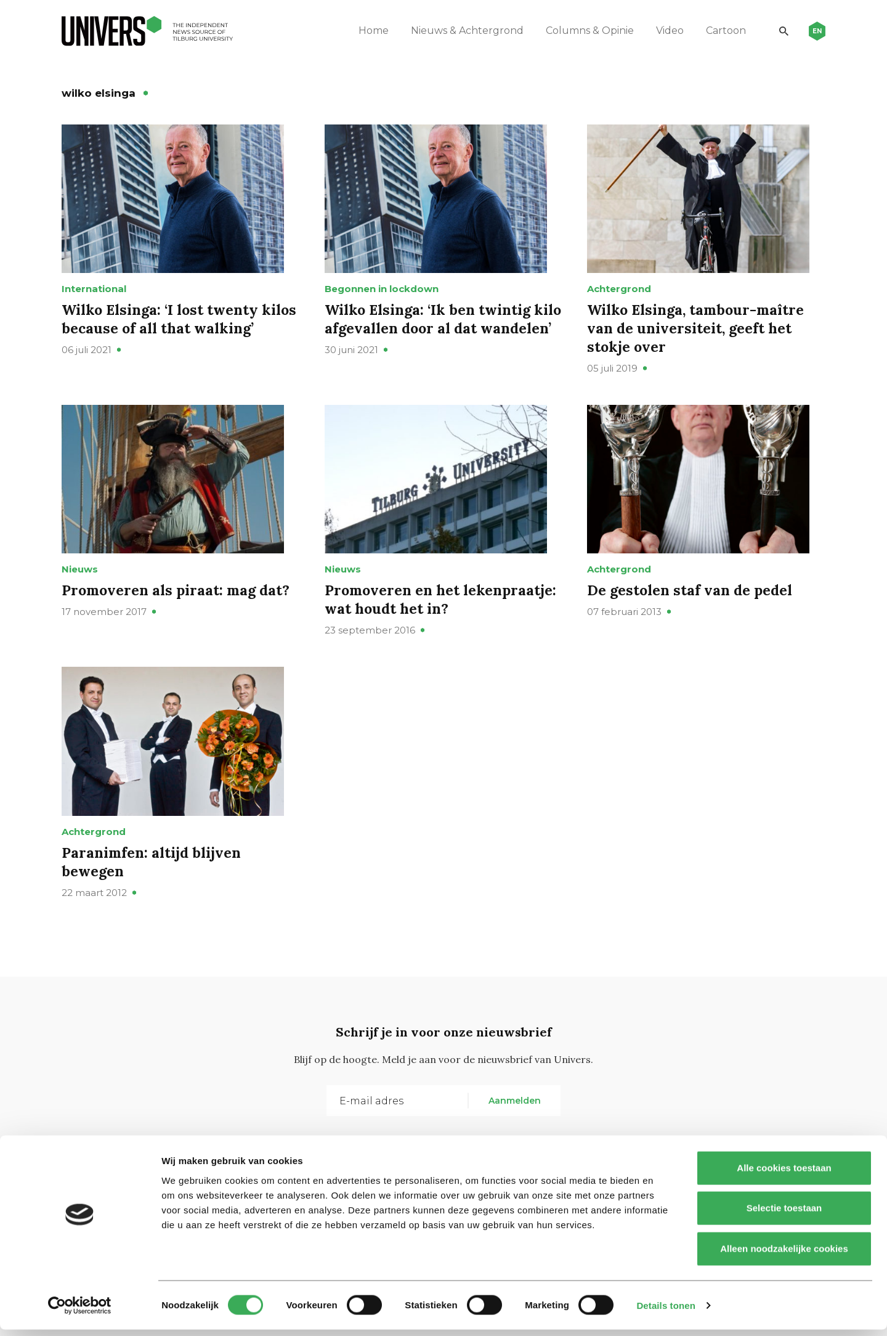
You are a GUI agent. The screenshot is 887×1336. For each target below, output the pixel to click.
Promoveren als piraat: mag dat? (179, 611)
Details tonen (665, 1311)
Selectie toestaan (784, 1215)
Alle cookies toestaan (784, 1174)
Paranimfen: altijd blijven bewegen (154, 893)
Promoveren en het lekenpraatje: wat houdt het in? (437, 621)
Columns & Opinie (585, 30)
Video (665, 30)
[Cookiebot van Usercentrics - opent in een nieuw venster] (80, 1312)
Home (369, 30)
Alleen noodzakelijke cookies (784, 1255)
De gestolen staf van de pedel (692, 611)
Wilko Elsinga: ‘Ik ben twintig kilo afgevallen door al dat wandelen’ (430, 339)
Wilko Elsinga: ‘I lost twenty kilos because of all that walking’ (179, 329)
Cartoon (722, 30)
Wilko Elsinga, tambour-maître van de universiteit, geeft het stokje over (699, 339)
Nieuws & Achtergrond (463, 30)
